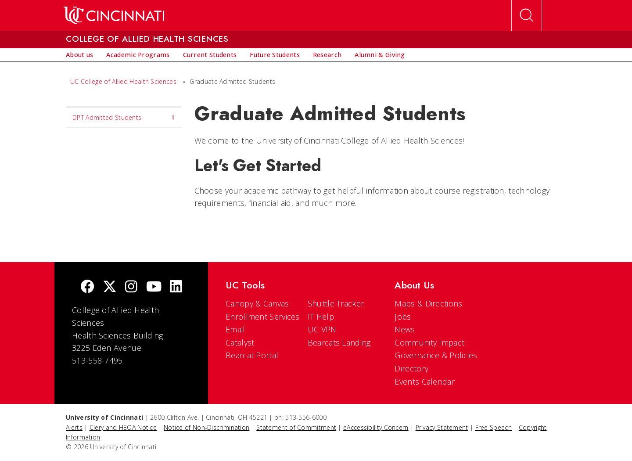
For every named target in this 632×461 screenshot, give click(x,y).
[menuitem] (79, 54)
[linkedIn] (176, 287)
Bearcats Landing (339, 342)
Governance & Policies (436, 355)
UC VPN (322, 329)
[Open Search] (526, 15)
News (405, 329)
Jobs (403, 316)
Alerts (74, 427)
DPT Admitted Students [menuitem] (123, 117)
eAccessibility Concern (376, 427)
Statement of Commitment (296, 427)
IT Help (321, 316)
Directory (411, 368)
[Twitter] (110, 287)
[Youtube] (154, 287)
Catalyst (240, 342)
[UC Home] (114, 15)
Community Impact (429, 342)
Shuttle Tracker (336, 303)
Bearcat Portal (252, 355)
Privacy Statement (442, 427)
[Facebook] (87, 287)
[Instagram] (131, 287)
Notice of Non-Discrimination (206, 427)
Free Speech (493, 427)
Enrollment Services (263, 316)
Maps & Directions (428, 303)
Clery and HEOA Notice (123, 427)
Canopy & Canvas (257, 303)
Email (235, 329)
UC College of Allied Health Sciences (124, 81)
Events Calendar (425, 381)
